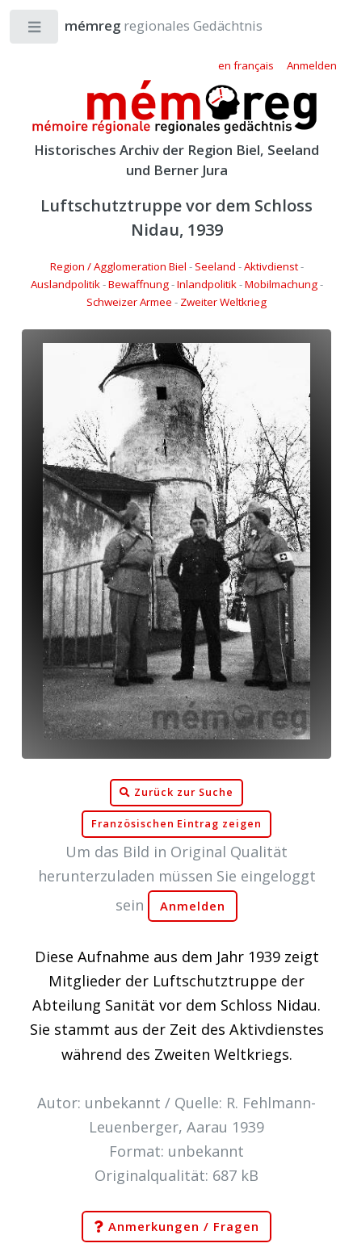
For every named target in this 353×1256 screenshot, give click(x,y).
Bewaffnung (138, 284)
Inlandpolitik (207, 284)
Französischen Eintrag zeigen (176, 823)
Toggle (35, 30)
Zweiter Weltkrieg (223, 302)
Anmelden (193, 906)
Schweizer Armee (129, 302)
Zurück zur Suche (176, 792)
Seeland (215, 266)
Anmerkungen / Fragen (176, 1226)
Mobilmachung (281, 284)
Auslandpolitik (65, 284)
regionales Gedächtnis (147, 25)
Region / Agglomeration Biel (118, 266)
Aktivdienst (271, 266)
